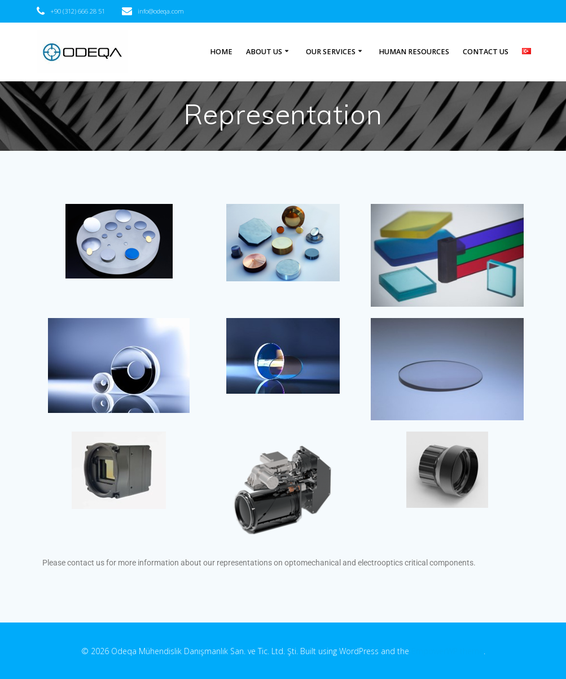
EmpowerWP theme (447, 651)
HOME (221, 51)
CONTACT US (485, 51)
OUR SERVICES (331, 51)
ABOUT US (264, 51)
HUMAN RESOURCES (414, 51)
